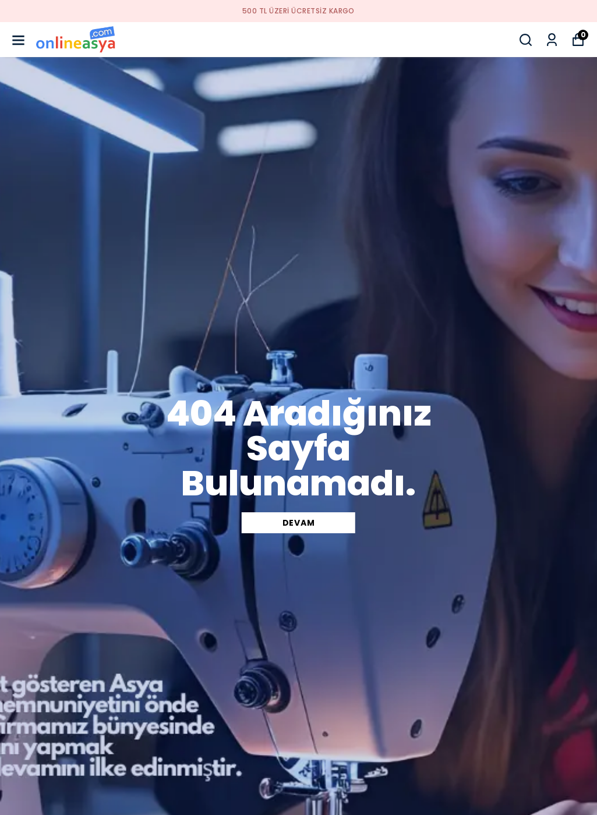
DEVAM (298, 523)
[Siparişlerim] (552, 40)
